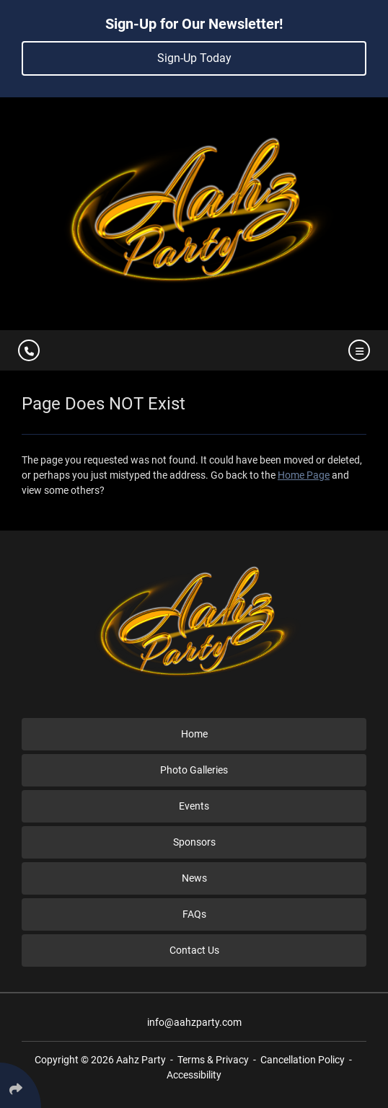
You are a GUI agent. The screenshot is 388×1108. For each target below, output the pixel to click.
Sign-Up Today (194, 58)
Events (194, 806)
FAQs (194, 914)
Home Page (304, 475)
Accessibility (194, 1075)
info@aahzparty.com (194, 1022)
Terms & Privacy (213, 1059)
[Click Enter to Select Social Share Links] (20, 1085)
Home (194, 734)
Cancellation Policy (302, 1059)
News (194, 878)
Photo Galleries (194, 770)
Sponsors (194, 842)
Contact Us (194, 950)
